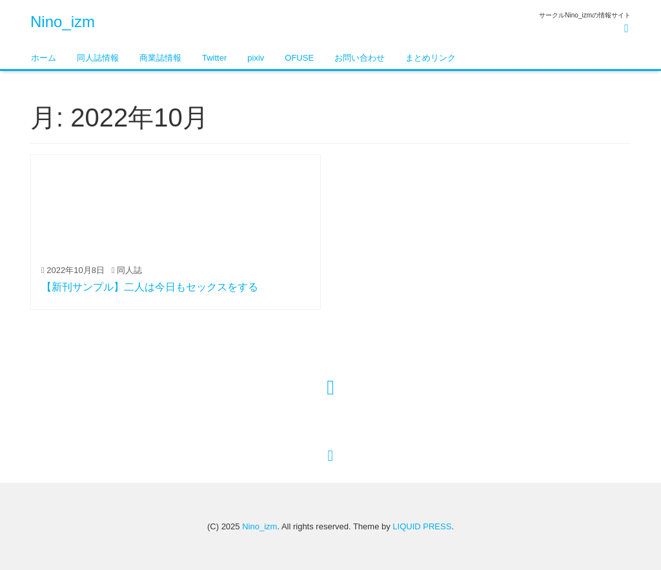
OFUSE (299, 58)
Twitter (214, 58)
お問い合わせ (359, 58)
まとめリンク (430, 58)
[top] (331, 455)
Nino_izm (62, 21)
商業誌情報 (160, 58)
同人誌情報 (98, 58)
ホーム (43, 58)
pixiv (255, 58)
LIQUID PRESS (421, 526)
